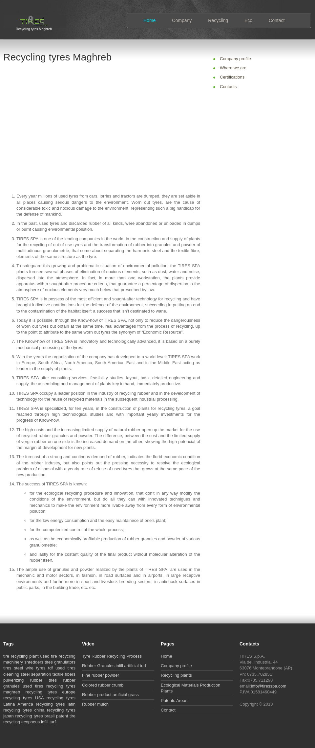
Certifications (232, 77)
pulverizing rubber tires (30, 680)
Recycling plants (176, 675)
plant (33, 656)
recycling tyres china (24, 710)
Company (182, 20)
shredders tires (38, 662)
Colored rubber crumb (102, 685)
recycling (19, 656)
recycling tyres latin (55, 704)
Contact (276, 20)
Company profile (235, 58)
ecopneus (30, 721)
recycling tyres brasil (35, 715)
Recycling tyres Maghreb (34, 28)
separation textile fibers (53, 674)
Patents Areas (174, 700)
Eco (248, 20)
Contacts (228, 86)
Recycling (218, 20)
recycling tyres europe (50, 692)
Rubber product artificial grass (110, 694)
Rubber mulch (95, 704)
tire (6, 656)
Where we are (233, 67)
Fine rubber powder (100, 675)
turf (53, 721)
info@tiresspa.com (268, 686)
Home (149, 20)
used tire (48, 656)
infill (44, 721)
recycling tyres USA (23, 697)
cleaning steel (16, 674)
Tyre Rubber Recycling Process (112, 656)
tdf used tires (61, 668)
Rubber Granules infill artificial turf (114, 665)
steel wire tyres (30, 668)
